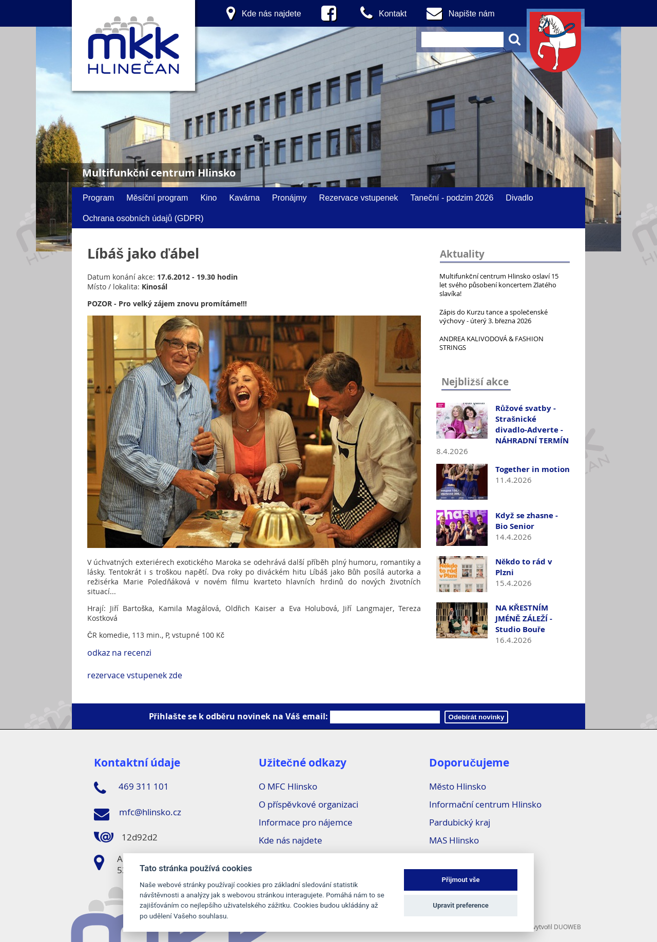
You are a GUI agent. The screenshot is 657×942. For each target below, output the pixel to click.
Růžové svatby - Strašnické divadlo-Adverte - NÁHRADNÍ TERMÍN (532, 424)
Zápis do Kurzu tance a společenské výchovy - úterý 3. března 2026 (493, 316)
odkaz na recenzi (119, 652)
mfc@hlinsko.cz (137, 813)
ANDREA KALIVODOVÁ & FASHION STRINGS (491, 343)
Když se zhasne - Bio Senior (526, 521)
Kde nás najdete (290, 840)
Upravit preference (461, 905)
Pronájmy (289, 197)
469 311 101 (131, 788)
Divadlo (519, 197)
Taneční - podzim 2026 (451, 197)
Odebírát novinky (477, 717)
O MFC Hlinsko (288, 786)
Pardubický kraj (459, 822)
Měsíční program (157, 197)
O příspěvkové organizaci (308, 804)
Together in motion (532, 469)
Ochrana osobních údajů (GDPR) (143, 218)
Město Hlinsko (457, 786)
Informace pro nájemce (306, 822)
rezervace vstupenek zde (135, 675)
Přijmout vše (461, 880)
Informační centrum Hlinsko (485, 804)
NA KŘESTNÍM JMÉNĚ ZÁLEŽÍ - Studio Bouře (523, 618)
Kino (208, 197)
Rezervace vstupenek (358, 197)
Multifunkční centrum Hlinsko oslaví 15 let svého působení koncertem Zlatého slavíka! (498, 284)
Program (98, 197)
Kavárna (244, 197)
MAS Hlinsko (454, 840)
